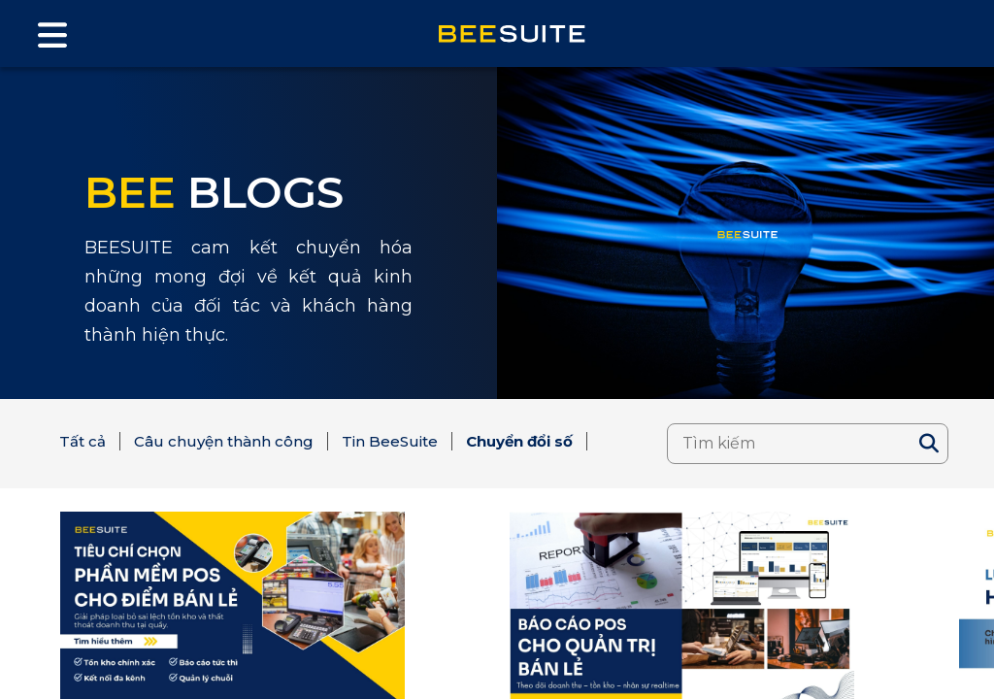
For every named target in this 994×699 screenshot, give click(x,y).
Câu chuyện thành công (224, 441)
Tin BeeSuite (390, 441)
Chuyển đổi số (519, 441)
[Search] (928, 443)
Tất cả (82, 441)
